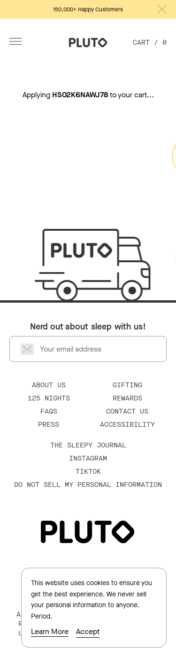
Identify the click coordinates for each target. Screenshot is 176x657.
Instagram (88, 458)
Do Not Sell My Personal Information (88, 484)
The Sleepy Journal (88, 445)
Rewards (127, 398)
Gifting (127, 385)
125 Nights (49, 398)
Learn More (50, 631)
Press (48, 424)
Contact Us (127, 411)
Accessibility (127, 424)
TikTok (88, 471)
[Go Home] (88, 42)
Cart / (150, 42)
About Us (49, 385)
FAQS (48, 411)
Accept (87, 631)
